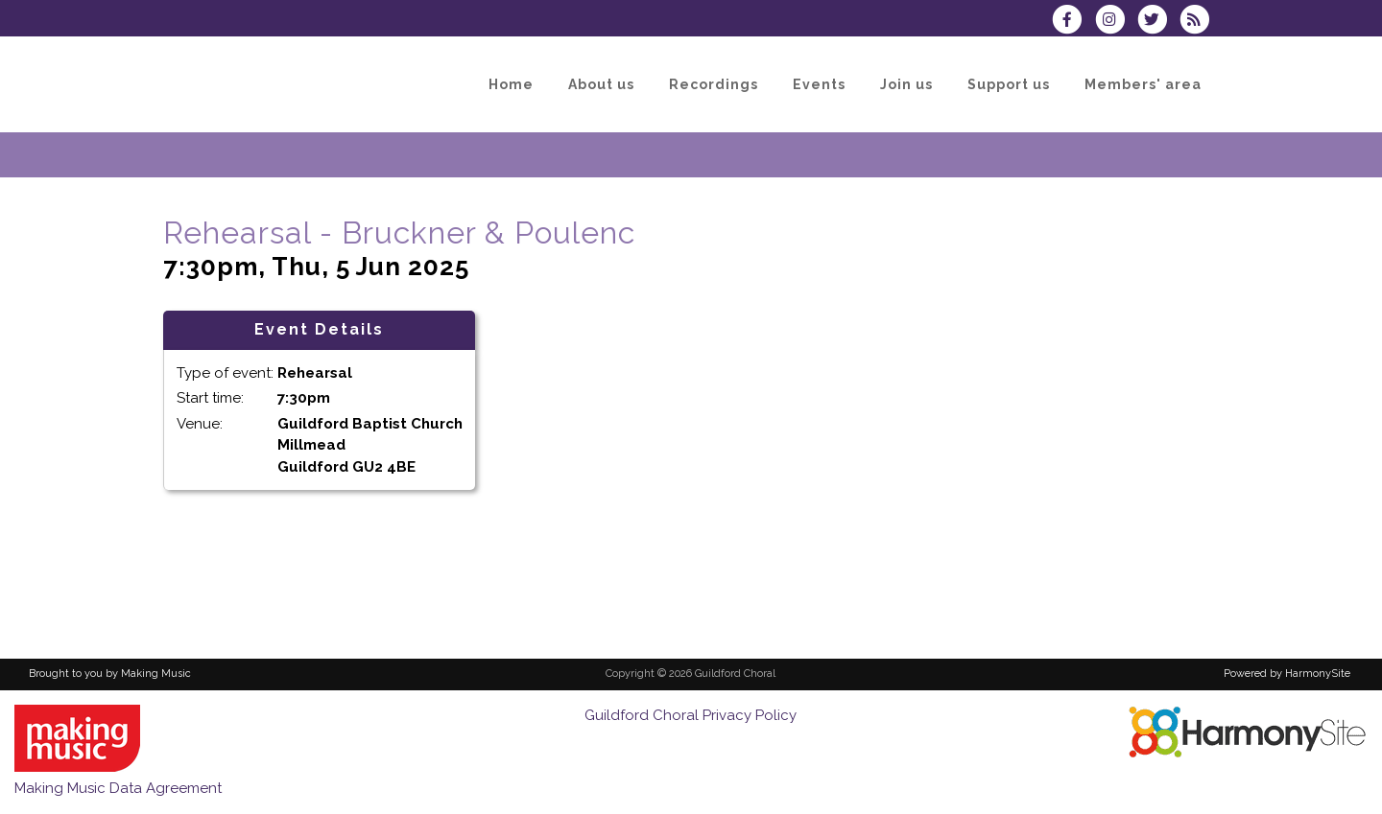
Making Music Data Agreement (118, 788)
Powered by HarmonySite (1287, 673)
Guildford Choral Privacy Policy (690, 715)
